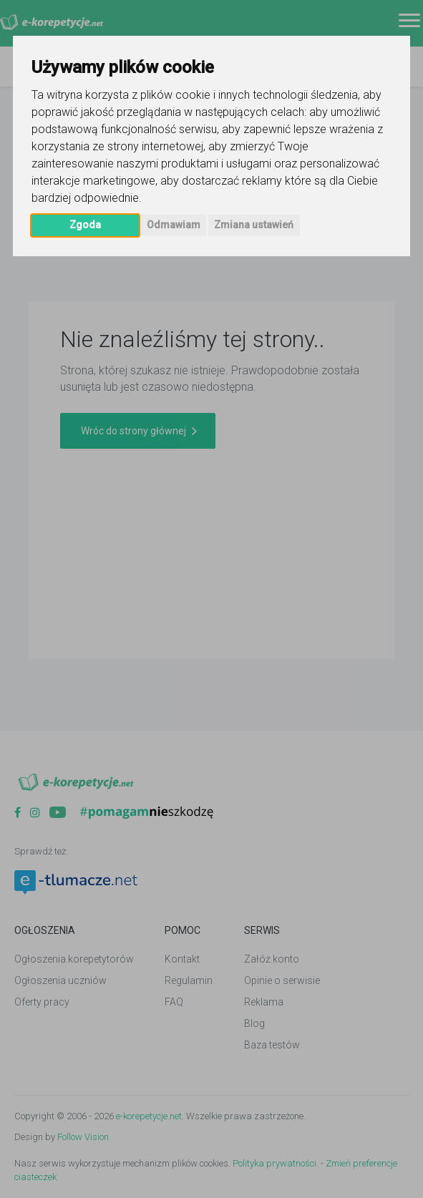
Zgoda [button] (85, 224)
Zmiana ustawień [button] (253, 224)
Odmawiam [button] (173, 224)
